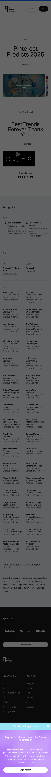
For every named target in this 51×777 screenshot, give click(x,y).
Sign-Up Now (25, 770)
